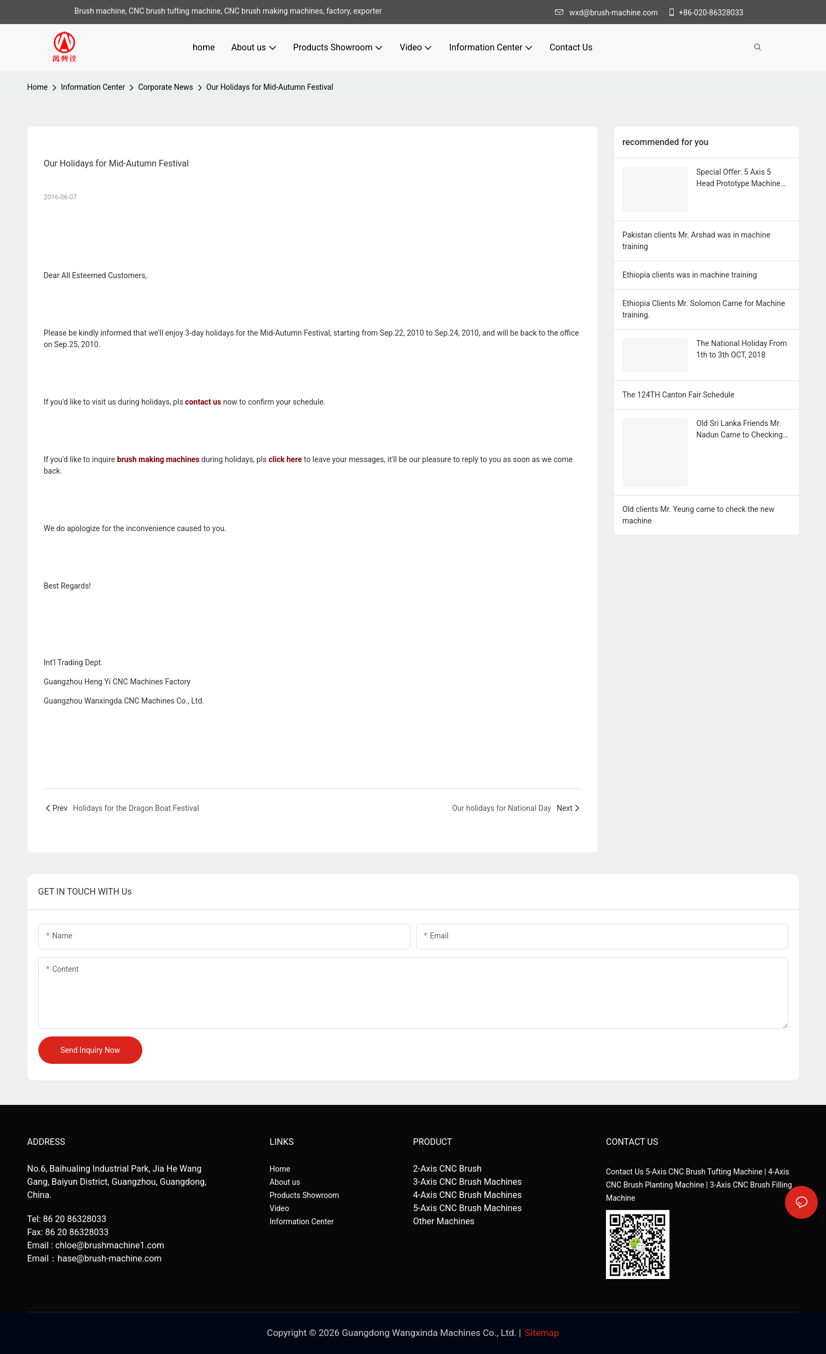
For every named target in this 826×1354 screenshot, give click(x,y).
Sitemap (542, 1332)
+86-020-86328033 (705, 12)
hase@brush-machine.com (109, 1258)
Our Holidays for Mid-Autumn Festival (269, 87)
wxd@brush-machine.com (609, 12)
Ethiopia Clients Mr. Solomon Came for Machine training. (703, 309)
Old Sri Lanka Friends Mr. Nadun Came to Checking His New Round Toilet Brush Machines (739, 430)
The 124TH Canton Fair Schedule (678, 394)
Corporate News (165, 87)
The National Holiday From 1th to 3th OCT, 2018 (741, 349)
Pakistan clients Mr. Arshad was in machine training (696, 241)
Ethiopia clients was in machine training (689, 274)
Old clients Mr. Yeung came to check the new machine (698, 515)
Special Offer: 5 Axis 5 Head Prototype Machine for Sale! (738, 178)
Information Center (93, 87)
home (37, 87)
